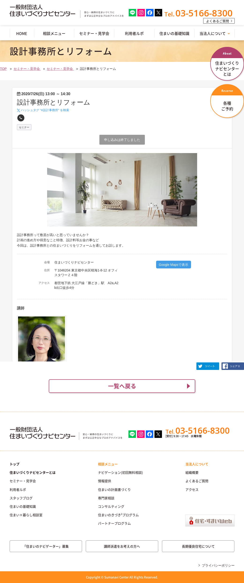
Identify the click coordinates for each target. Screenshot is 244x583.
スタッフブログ (21, 498)
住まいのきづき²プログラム (118, 514)
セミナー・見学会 (94, 33)
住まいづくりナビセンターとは (33, 472)
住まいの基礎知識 (174, 33)
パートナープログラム (114, 523)
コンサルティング (111, 506)
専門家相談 (106, 498)
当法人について (212, 33)
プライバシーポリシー (218, 565)
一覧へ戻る (122, 386)
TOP (3, 69)
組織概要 (192, 472)
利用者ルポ (134, 33)
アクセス (192, 489)
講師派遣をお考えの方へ (122, 546)
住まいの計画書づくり (114, 489)
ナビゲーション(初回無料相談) (120, 472)
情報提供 (104, 480)
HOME (21, 33)
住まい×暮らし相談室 (26, 514)
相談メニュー (54, 33)
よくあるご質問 (217, 21)
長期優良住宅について (198, 546)
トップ (14, 464)
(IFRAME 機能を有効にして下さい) (122, 220)
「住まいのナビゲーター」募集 (46, 546)
